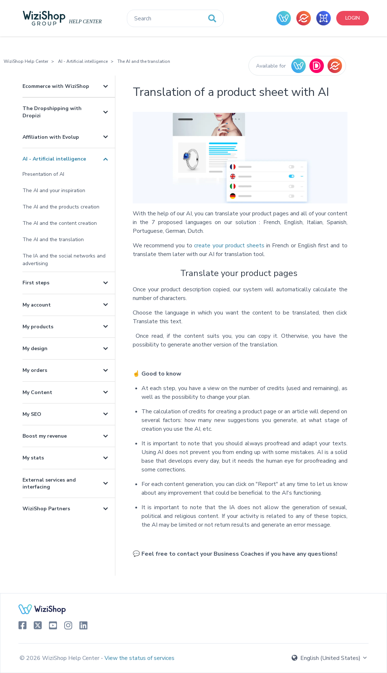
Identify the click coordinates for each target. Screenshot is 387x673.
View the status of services (139, 658)
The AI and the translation (144, 61)
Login (352, 18)
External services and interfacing (49, 483)
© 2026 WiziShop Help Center (60, 658)
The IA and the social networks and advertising (64, 259)
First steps (35, 282)
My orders (34, 370)
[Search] (175, 18)
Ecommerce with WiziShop (55, 86)
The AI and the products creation (60, 206)
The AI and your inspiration (53, 190)
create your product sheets (228, 246)
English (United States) (330, 658)
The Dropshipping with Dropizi (52, 112)
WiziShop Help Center (26, 61)
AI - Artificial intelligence (83, 61)
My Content (37, 392)
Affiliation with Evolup (50, 137)
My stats (33, 457)
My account (36, 304)
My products (37, 326)
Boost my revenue (44, 436)
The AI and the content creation (59, 223)
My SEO (31, 414)
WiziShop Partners (46, 508)
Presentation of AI (43, 174)
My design (35, 348)
